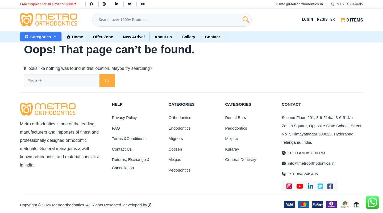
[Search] (107, 80)
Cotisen (175, 149)
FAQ (116, 128)
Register (326, 19)
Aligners (176, 138)
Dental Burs (235, 117)
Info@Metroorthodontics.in (299, 4)
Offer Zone (103, 37)
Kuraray (232, 149)
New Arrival (134, 37)
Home (77, 37)
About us (163, 37)
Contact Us (122, 149)
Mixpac (175, 159)
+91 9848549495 (347, 4)
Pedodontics (180, 170)
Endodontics (180, 128)
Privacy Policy (124, 117)
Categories (43, 36)
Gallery (188, 37)
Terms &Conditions (128, 138)
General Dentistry (240, 159)
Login (307, 19)
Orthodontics (180, 117)
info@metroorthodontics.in (308, 163)
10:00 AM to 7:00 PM (303, 153)
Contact (212, 37)
